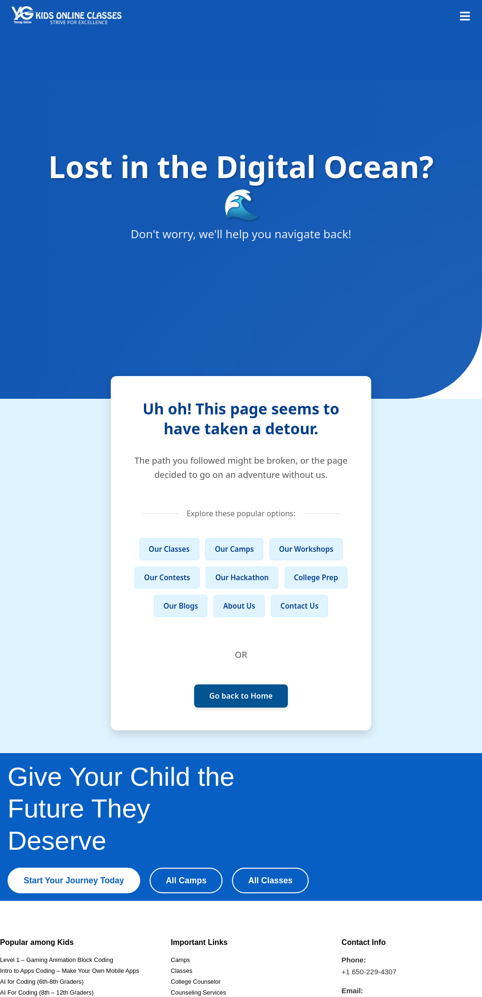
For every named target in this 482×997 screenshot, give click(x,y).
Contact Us (299, 606)
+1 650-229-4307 (368, 972)
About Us (239, 606)
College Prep (316, 577)
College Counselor (196, 981)
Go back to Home (241, 696)
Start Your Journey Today (74, 880)
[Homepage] (66, 15)
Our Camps (234, 549)
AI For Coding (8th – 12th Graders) (47, 992)
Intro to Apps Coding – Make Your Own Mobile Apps (69, 970)
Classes (182, 970)
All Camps (186, 880)
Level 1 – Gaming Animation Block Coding (56, 959)
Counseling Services (198, 992)
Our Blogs (180, 606)
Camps (180, 959)
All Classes (270, 880)
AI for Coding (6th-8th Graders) (41, 981)
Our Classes (169, 549)
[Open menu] (465, 15)
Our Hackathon (242, 577)
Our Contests (167, 577)
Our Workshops (306, 549)
